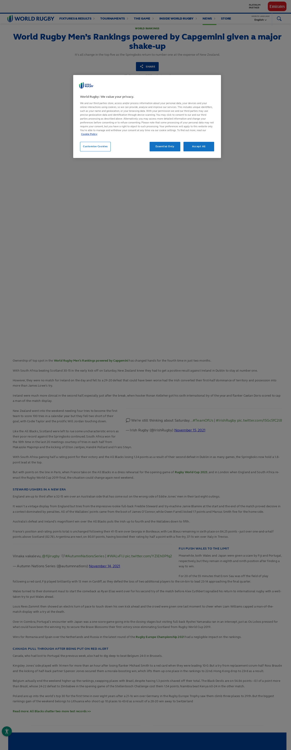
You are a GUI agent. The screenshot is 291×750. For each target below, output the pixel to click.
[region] (147, 116)
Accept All (199, 146)
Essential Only (165, 146)
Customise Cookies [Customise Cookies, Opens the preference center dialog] (95, 146)
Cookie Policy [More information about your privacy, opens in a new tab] (89, 134)
